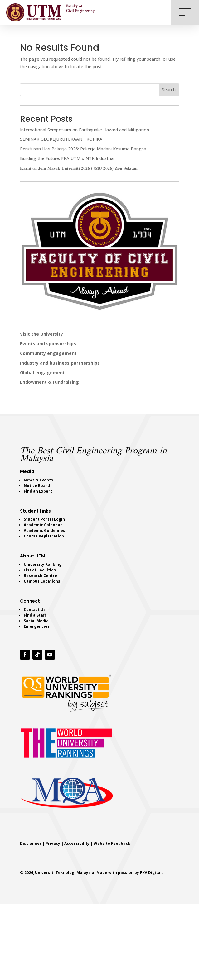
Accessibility (77, 843)
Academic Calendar (43, 524)
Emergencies (37, 626)
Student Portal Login (44, 519)
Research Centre (40, 575)
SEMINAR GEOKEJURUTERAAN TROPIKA (61, 139)
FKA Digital (151, 872)
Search (169, 89)
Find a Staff (35, 615)
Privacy (53, 843)
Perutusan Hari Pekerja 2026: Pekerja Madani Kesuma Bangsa (83, 149)
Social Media (36, 620)
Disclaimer (30, 843)
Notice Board (37, 485)
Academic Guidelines (44, 530)
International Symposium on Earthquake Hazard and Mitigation (84, 130)
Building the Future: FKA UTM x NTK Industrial (67, 158)
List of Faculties (40, 570)
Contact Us (35, 609)
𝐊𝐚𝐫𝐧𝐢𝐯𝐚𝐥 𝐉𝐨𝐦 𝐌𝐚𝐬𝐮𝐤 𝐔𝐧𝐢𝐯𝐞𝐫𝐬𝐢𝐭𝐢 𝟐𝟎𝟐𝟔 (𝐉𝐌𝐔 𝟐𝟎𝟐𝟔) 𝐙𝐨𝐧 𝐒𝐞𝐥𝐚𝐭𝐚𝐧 (79, 168)
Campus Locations (42, 581)
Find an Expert (38, 491)
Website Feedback (112, 843)
